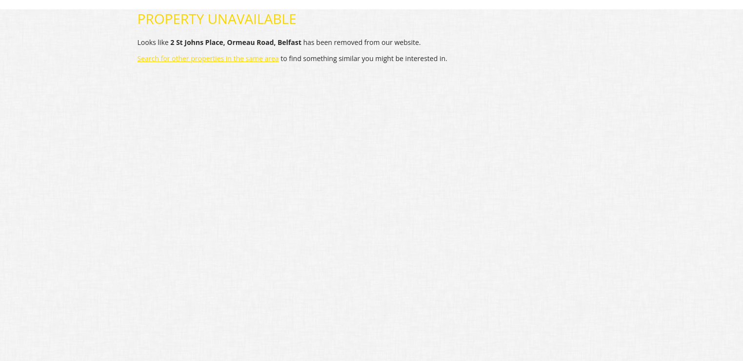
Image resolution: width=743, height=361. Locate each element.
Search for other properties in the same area (208, 58)
